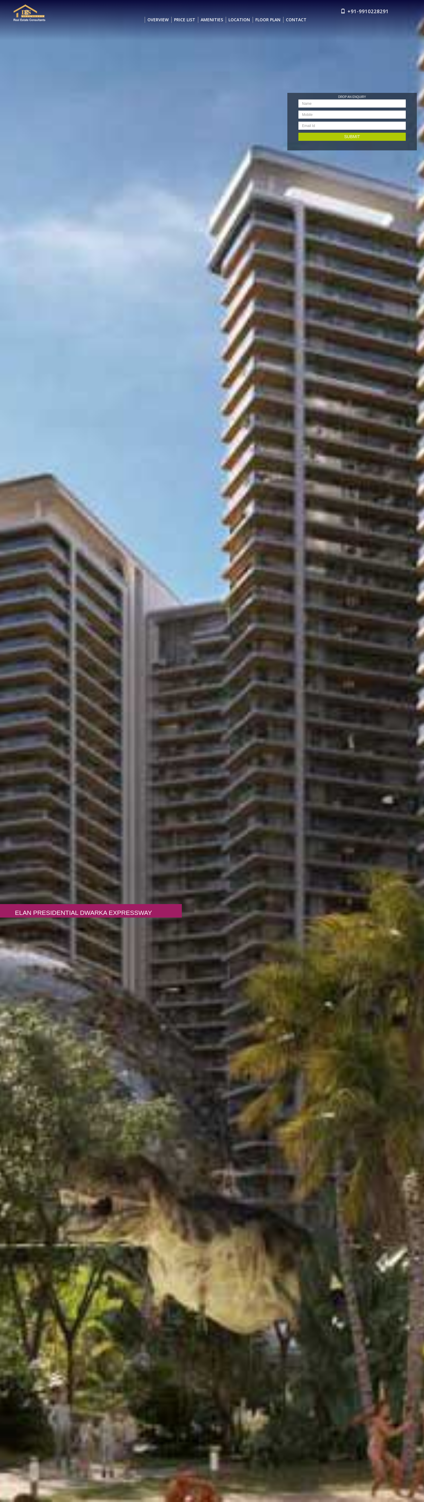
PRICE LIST (184, 17)
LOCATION (239, 17)
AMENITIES (212, 17)
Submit (352, 136)
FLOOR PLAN (267, 17)
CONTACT (296, 17)
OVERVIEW (158, 17)
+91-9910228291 (368, 9)
